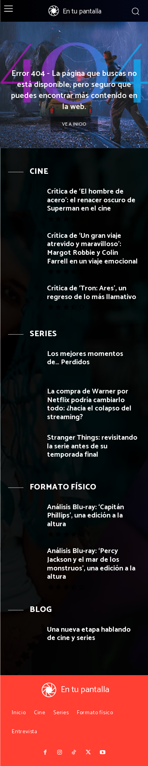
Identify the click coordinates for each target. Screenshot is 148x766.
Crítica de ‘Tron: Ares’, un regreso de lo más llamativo (91, 292)
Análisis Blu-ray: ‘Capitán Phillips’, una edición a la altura (85, 515)
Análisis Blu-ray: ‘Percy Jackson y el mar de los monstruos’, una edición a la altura (91, 564)
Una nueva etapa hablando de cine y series (89, 634)
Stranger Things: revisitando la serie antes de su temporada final (92, 446)
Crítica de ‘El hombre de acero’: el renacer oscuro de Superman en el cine (91, 200)
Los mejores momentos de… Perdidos (85, 358)
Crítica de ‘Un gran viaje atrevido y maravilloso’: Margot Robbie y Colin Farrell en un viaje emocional (92, 248)
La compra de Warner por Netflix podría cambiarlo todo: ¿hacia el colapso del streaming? (89, 404)
